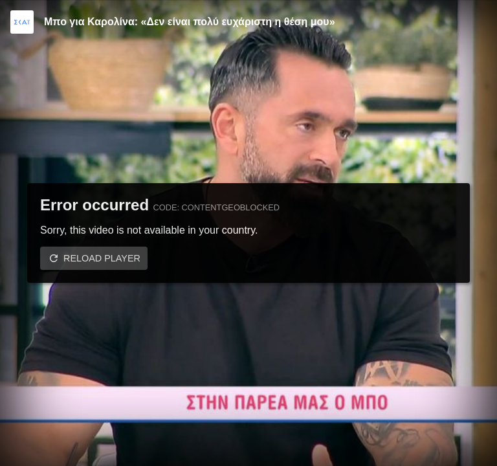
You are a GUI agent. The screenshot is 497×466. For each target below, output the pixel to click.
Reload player (101, 258)
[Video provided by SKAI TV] (22, 22)
